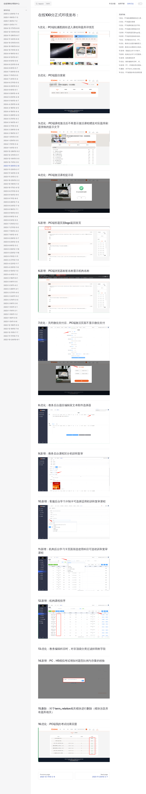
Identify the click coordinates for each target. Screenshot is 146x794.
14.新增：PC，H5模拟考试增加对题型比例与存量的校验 (130, 65)
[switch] (140, 3)
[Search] (43, 3)
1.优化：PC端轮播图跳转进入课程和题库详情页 (130, 18)
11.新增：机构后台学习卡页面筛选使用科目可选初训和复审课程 (130, 54)
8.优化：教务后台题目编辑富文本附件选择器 (130, 43)
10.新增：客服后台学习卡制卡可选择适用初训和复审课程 (130, 51)
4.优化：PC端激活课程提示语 (129, 29)
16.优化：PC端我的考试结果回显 (130, 72)
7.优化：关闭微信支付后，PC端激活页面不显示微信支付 (130, 40)
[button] (15, 10)
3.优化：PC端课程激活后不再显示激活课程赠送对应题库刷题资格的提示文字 (130, 25)
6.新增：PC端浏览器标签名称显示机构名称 (130, 36)
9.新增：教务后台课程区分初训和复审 (130, 47)
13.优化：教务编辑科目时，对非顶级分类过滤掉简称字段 (130, 61)
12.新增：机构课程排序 (127, 58)
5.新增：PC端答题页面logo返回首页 (130, 32)
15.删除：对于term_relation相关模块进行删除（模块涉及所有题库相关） (130, 69)
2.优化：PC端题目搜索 (127, 22)
